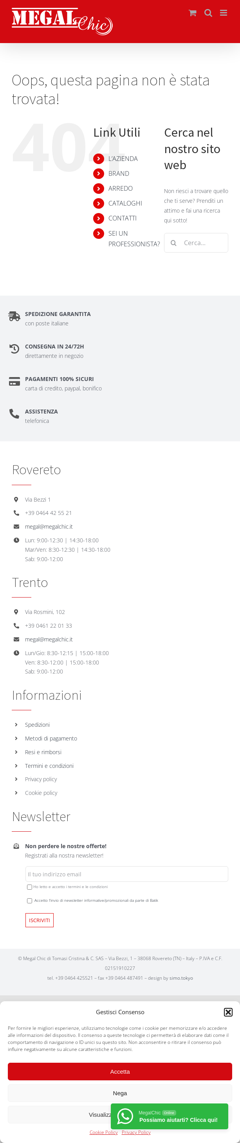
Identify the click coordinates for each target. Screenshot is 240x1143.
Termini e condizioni (49, 765)
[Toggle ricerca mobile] (208, 13)
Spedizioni (37, 724)
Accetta (120, 1071)
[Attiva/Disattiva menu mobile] (224, 13)
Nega (120, 1093)
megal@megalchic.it (49, 526)
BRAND (118, 173)
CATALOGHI (125, 203)
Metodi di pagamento (51, 738)
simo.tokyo (181, 978)
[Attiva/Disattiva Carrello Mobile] (193, 13)
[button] (228, 1012)
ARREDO (120, 188)
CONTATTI (122, 218)
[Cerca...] (196, 243)
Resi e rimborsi (43, 752)
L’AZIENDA (123, 158)
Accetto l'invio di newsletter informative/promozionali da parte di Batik (96, 900)
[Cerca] (174, 243)
